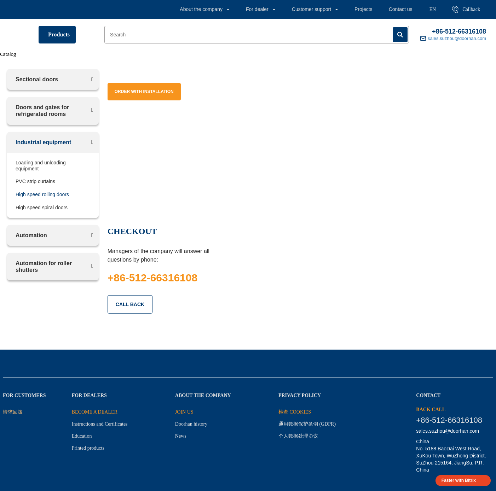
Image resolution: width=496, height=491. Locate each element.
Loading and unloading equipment (41, 165)
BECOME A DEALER (94, 412)
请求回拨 (13, 412)
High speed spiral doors (42, 207)
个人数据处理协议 (298, 436)
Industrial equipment (43, 142)
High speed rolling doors (42, 194)
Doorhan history (191, 424)
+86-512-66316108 (459, 31)
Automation (31, 235)
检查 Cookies (294, 412)
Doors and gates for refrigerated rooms (42, 110)
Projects (363, 9)
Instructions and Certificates (100, 424)
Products (59, 34)
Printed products (88, 448)
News (180, 436)
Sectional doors (37, 79)
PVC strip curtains (35, 181)
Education (82, 436)
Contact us (401, 9)
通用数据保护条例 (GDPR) (307, 424)
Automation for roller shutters (44, 266)
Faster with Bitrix (459, 480)
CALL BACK (130, 304)
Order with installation (144, 91)
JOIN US (184, 412)
